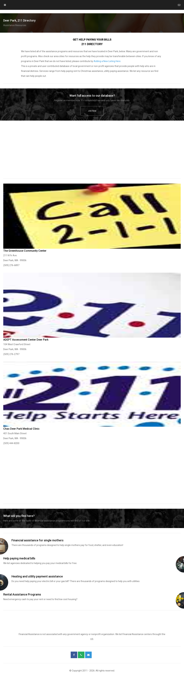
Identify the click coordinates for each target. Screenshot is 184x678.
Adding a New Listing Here (107, 61)
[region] (92, 151)
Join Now (92, 111)
